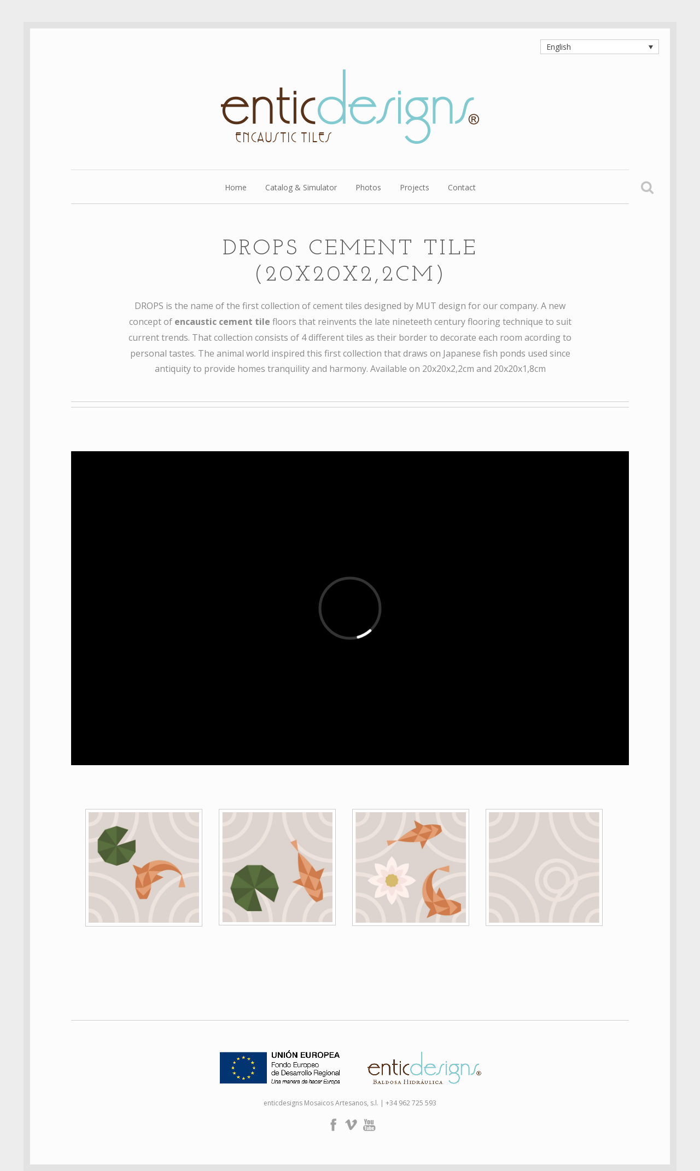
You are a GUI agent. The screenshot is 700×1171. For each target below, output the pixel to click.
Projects (414, 188)
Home (236, 188)
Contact (462, 188)
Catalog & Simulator (301, 188)
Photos (368, 188)
